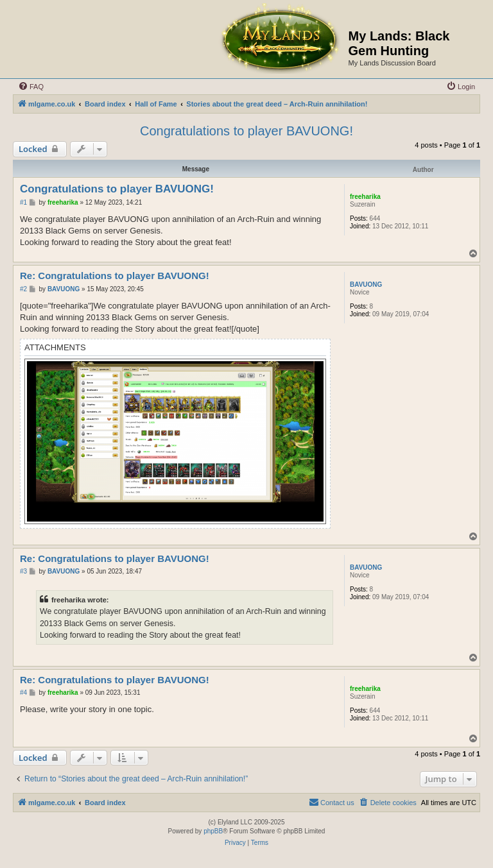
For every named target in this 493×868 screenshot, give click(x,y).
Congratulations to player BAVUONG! (246, 131)
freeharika (365, 196)
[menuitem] (31, 86)
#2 (23, 289)
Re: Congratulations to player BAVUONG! (114, 275)
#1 (23, 202)
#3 (23, 571)
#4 (23, 692)
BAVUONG (366, 284)
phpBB (213, 831)
